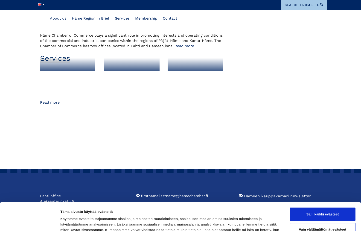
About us (58, 18)
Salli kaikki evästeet (322, 188)
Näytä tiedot (70, 222)
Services (122, 18)
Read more (184, 46)
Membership (146, 18)
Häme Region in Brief (90, 18)
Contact (170, 18)
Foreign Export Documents (124, 78)
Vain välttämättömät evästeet (322, 203)
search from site (302, 5)
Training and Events (192, 75)
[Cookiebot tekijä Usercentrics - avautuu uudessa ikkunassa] (30, 222)
